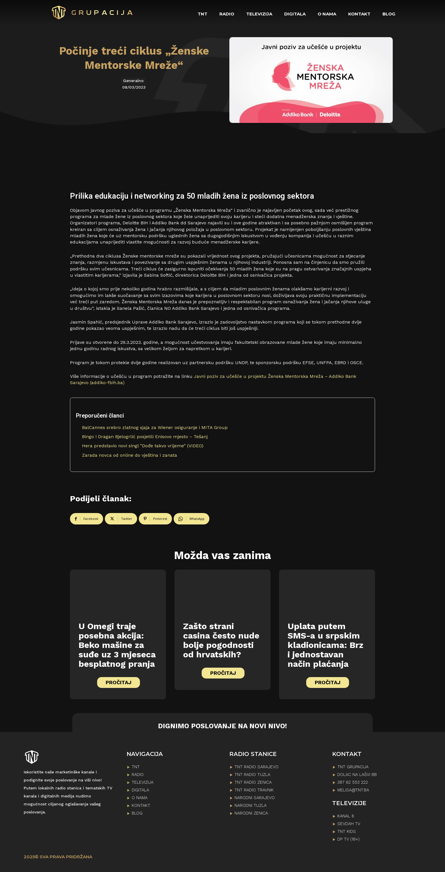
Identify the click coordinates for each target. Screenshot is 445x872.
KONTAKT (141, 805)
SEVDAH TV (348, 823)
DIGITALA (140, 790)
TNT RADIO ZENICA (253, 782)
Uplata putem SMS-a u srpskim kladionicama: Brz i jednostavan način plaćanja (325, 645)
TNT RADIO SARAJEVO (256, 766)
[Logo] (92, 12)
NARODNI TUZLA (250, 805)
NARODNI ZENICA (251, 813)
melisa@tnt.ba (353, 790)
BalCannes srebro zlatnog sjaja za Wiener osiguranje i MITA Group (155, 427)
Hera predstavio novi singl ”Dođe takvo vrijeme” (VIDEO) (142, 445)
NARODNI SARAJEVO (254, 797)
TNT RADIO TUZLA (252, 774)
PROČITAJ (118, 682)
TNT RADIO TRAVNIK (254, 790)
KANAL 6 (345, 816)
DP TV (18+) (348, 839)
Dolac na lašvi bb (357, 774)
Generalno (133, 81)
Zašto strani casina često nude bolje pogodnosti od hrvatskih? (221, 640)
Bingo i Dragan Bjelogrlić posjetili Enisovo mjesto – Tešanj (145, 436)
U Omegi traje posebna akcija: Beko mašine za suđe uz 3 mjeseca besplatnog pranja (117, 645)
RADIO (138, 774)
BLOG (137, 813)
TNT (136, 766)
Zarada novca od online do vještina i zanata (129, 455)
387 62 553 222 (352, 782)
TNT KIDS (346, 831)
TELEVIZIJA (142, 782)
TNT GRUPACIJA (352, 766)
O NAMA (139, 797)
